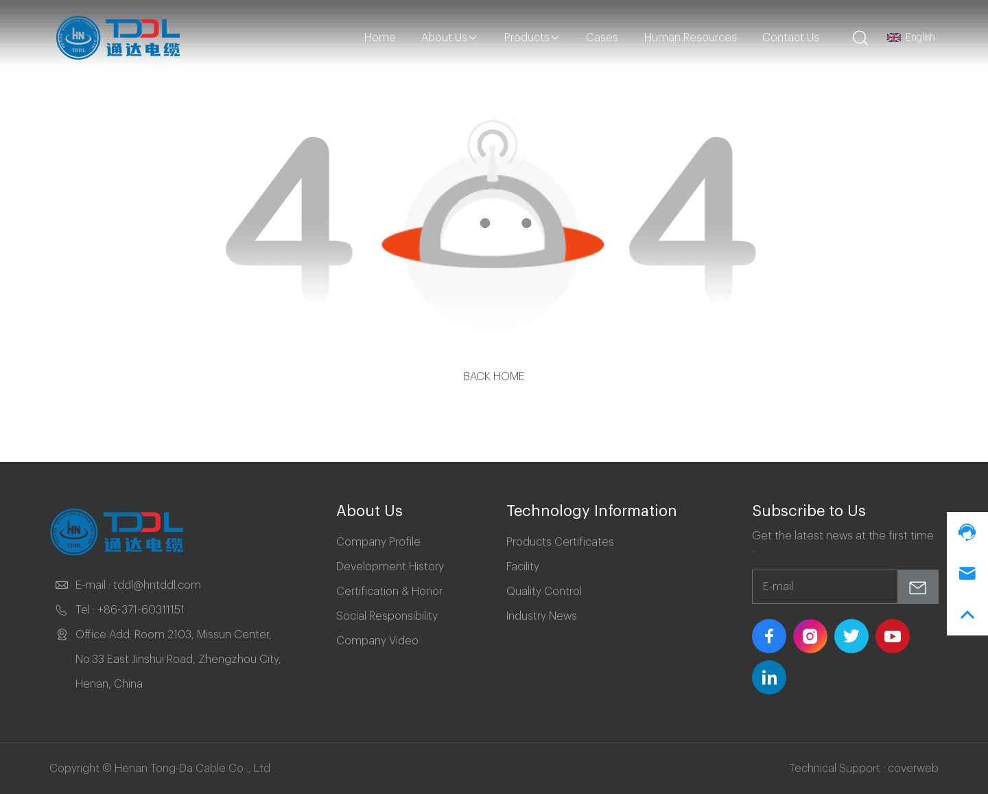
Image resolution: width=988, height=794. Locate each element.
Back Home (494, 376)
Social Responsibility (387, 616)
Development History (390, 566)
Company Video (377, 640)
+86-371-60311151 (141, 610)
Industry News (541, 616)
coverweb (913, 768)
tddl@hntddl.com (157, 585)
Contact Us (790, 37)
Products (532, 37)
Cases (602, 37)
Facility (522, 566)
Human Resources (690, 37)
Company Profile (378, 542)
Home (380, 37)
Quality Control (544, 591)
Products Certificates (560, 542)
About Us (449, 37)
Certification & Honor (389, 591)
